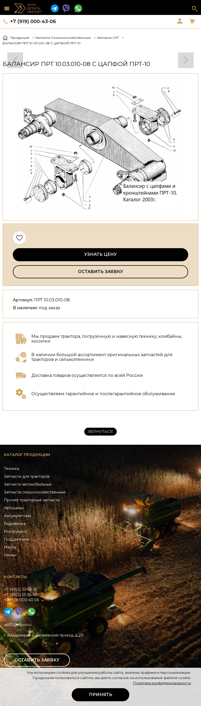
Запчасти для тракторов (26, 476)
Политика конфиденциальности (162, 683)
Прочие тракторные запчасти (32, 500)
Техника (11, 468)
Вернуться (100, 431)
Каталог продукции (27, 454)
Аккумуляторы (17, 515)
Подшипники (16, 539)
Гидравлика (15, 523)
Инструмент (15, 531)
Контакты (15, 576)
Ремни (10, 555)
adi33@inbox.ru (17, 624)
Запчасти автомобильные (28, 484)
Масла (10, 547)
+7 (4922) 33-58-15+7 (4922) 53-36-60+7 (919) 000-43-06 (21, 594)
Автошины (14, 508)
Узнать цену (100, 254)
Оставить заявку (100, 271)
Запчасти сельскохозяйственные (35, 492)
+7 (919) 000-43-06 (33, 21)
